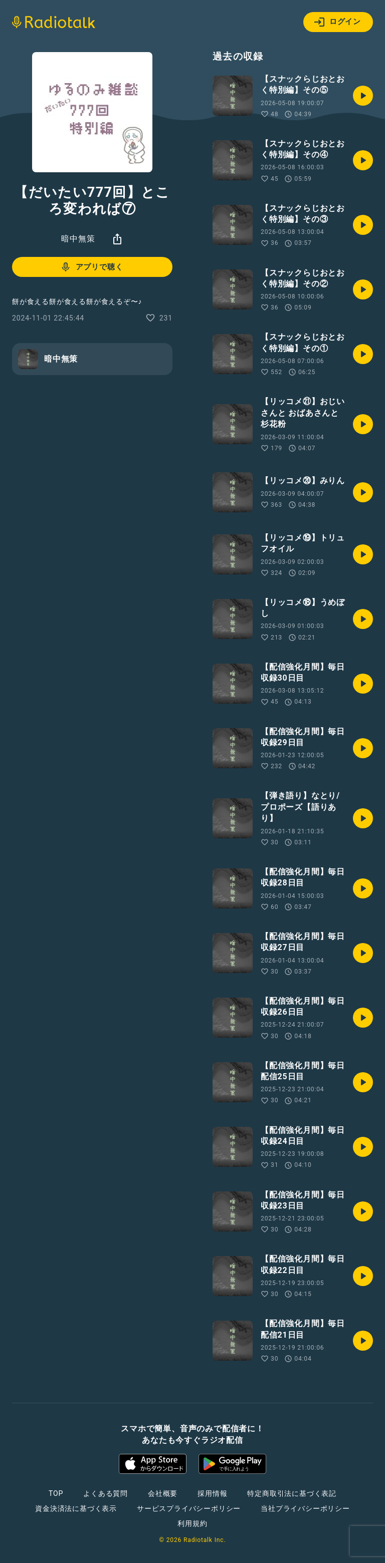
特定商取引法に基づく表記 (291, 1493)
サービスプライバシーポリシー (189, 1508)
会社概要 (162, 1493)
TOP (56, 1493)
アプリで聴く (91, 267)
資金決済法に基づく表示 (76, 1508)
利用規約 (192, 1523)
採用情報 (212, 1493)
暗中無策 (78, 238)
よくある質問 (105, 1493)
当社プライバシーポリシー (305, 1508)
